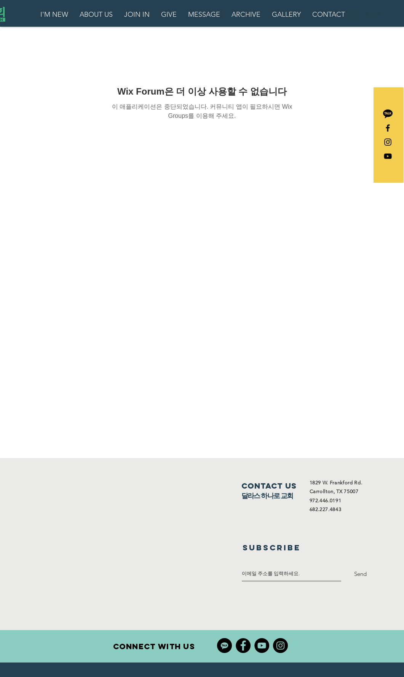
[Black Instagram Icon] (388, 142)
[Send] (360, 573)
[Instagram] (280, 645)
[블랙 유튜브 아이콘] (388, 156)
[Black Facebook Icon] (388, 128)
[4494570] (224, 645)
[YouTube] (261, 645)
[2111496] (388, 114)
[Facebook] (243, 645)
